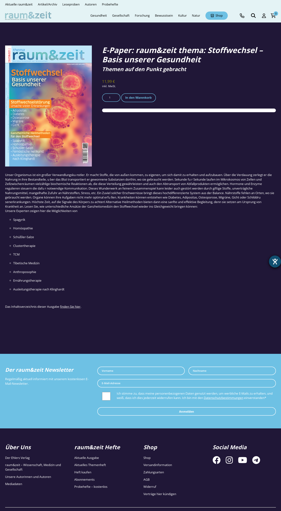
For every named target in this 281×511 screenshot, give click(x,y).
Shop (147, 458)
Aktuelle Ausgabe (86, 458)
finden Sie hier (70, 306)
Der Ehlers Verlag (17, 458)
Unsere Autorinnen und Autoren (28, 477)
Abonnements (84, 479)
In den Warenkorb (138, 97)
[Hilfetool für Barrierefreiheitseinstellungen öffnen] (275, 262)
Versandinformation (157, 465)
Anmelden (186, 412)
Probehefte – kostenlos (90, 486)
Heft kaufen (82, 472)
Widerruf (149, 486)
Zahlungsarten (153, 472)
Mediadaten (13, 484)
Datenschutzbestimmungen (223, 398)
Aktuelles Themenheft (90, 465)
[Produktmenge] (111, 97)
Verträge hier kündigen (159, 494)
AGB (146, 479)
